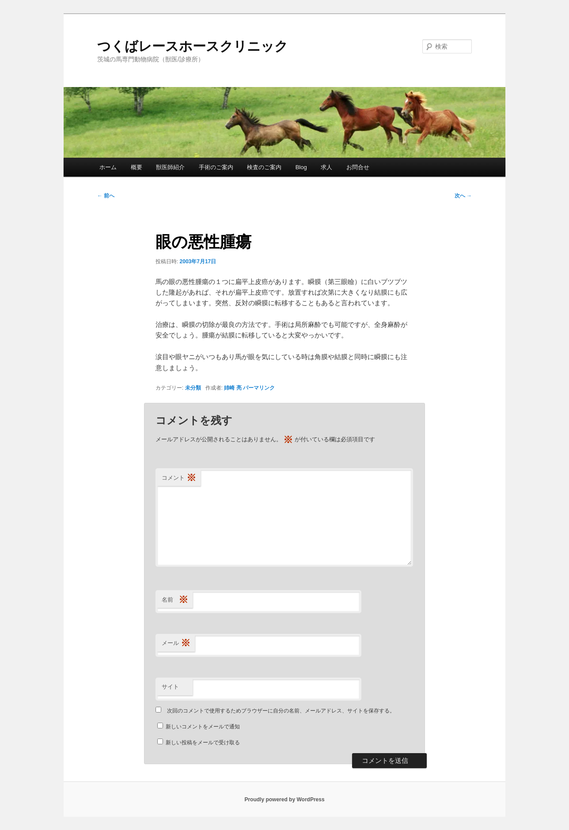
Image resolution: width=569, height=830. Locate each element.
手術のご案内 (216, 167)
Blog (301, 167)
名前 (175, 600)
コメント (179, 478)
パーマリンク (259, 388)
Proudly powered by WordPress (284, 799)
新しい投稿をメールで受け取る (203, 742)
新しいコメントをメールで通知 (203, 727)
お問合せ (357, 167)
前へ (105, 196)
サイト (170, 686)
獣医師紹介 (170, 167)
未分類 (193, 388)
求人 (326, 167)
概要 (136, 167)
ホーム (108, 167)
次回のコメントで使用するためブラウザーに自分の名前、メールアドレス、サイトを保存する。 (281, 711)
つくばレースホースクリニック (192, 46)
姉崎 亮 (232, 388)
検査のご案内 (264, 167)
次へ (463, 196)
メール (176, 643)
